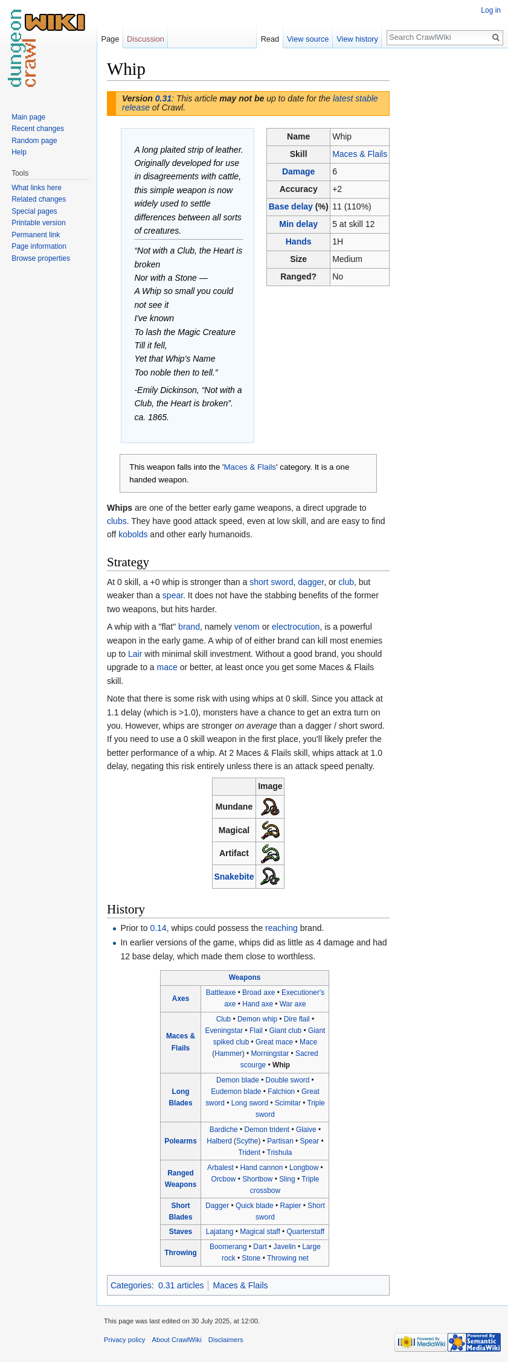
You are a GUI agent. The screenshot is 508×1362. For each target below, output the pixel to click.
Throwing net (288, 1258)
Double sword (288, 1080)
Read (270, 38)
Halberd (219, 1141)
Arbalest (220, 1167)
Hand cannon (261, 1167)
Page (110, 38)
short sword (271, 582)
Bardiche (224, 1129)
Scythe (247, 1141)
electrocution (296, 626)
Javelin (285, 1246)
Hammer (228, 1053)
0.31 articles (181, 1285)
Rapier (290, 1205)
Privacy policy (124, 1339)
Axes (180, 998)
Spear (310, 1141)
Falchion (281, 1091)
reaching (281, 928)
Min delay (298, 224)
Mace (308, 1042)
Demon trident (266, 1129)
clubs (117, 521)
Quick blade (255, 1205)
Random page (34, 140)
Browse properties (40, 258)
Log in (491, 10)
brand (189, 626)
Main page (28, 117)
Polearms (180, 1141)
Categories (131, 1285)
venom (247, 626)
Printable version (38, 223)
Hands (299, 241)
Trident (249, 1152)
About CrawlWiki (177, 1339)
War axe (293, 1004)
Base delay (291, 206)
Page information (38, 246)
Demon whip (257, 1019)
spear (172, 595)
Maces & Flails (359, 154)
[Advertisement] (450, 239)
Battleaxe (221, 992)
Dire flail (297, 1019)
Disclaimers (225, 1339)
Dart (259, 1246)
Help (19, 152)
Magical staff (260, 1231)
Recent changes (37, 128)
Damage (298, 171)
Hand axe (257, 1004)
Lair (135, 654)
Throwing (180, 1252)
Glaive (306, 1129)
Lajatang (220, 1231)
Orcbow (223, 1179)
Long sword (249, 1103)
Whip (281, 1065)
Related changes (38, 199)
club (346, 582)
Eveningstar (224, 1030)
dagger (311, 582)
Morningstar (270, 1053)
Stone (251, 1258)
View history (357, 38)
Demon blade (237, 1080)
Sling (287, 1179)
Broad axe (258, 992)
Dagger (217, 1205)
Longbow (303, 1167)
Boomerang (228, 1246)
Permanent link (35, 235)
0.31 (163, 98)
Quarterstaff (306, 1231)
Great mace (274, 1042)
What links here (36, 188)
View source (308, 38)
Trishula (279, 1152)
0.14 (158, 928)
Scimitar (288, 1103)
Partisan (280, 1141)
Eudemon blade (236, 1091)
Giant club (285, 1030)
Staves (180, 1231)
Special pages (34, 211)
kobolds (132, 534)
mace (167, 667)
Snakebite (234, 876)
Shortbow (257, 1179)
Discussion (145, 38)
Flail (256, 1030)
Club (223, 1019)
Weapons (245, 977)
